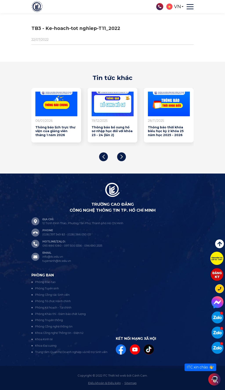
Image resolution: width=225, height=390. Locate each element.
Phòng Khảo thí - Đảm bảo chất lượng (60, 314)
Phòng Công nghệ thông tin (54, 326)
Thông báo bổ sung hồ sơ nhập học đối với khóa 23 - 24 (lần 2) (112, 131)
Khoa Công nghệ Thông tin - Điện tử (59, 333)
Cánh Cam (139, 375)
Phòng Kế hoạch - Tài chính (53, 307)
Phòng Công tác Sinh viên (52, 294)
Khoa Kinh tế (44, 339)
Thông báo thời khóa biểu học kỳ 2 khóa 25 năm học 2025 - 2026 (166, 131)
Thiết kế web (117, 375)
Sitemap (130, 383)
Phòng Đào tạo (45, 282)
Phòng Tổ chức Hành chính (53, 301)
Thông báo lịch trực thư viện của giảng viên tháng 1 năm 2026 (55, 131)
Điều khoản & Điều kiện (104, 383)
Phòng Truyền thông (49, 320)
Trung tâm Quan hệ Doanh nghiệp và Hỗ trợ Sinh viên (71, 352)
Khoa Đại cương (45, 345)
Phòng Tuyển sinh (47, 288)
